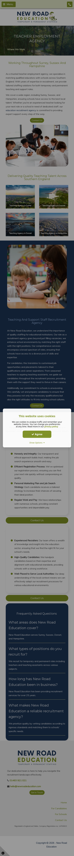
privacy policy (51, 426)
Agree (37, 434)
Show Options (37, 442)
